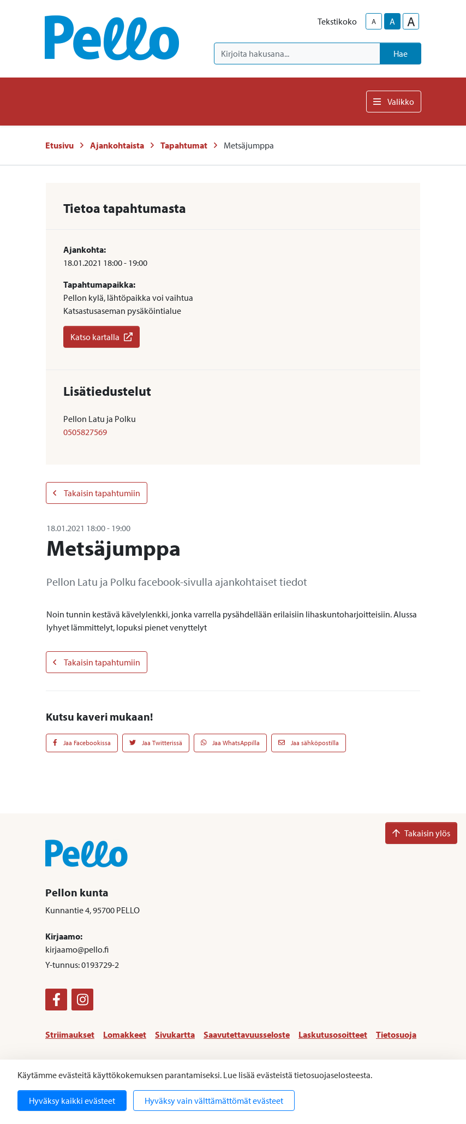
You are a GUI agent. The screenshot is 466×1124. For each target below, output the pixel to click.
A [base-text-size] (392, 21)
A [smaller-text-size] (374, 21)
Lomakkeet (124, 1034)
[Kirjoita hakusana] (297, 53)
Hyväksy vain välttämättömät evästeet (214, 1100)
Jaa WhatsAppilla (230, 743)
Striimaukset (69, 1034)
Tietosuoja (396, 1034)
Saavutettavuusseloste (247, 1034)
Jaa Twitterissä (155, 743)
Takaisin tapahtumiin (96, 492)
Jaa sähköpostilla (308, 743)
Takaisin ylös (421, 833)
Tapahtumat (183, 145)
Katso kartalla (101, 336)
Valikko (393, 101)
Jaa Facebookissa (82, 743)
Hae (400, 53)
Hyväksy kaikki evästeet (72, 1100)
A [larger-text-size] (411, 21)
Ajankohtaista (117, 145)
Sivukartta (175, 1034)
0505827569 (85, 431)
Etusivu (59, 145)
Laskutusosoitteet (332, 1034)
